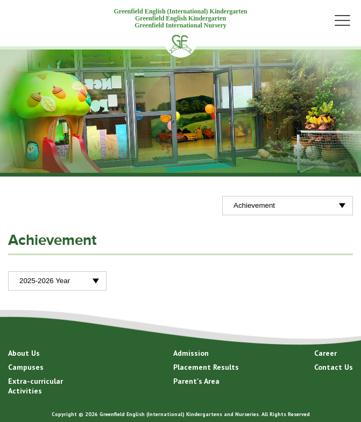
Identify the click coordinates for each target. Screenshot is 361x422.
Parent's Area (196, 381)
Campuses (26, 367)
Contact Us (333, 367)
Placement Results (206, 367)
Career (325, 353)
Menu (342, 20)
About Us (24, 353)
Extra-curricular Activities (35, 386)
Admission (191, 353)
